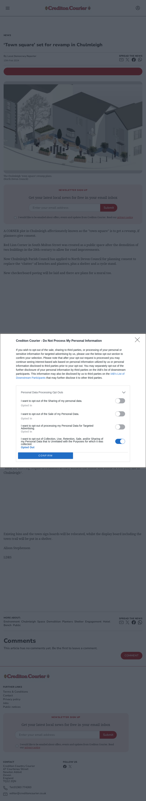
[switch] (120, 400)
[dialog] (73, 400)
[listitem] (73, 392)
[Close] (138, 340)
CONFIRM (45, 455)
